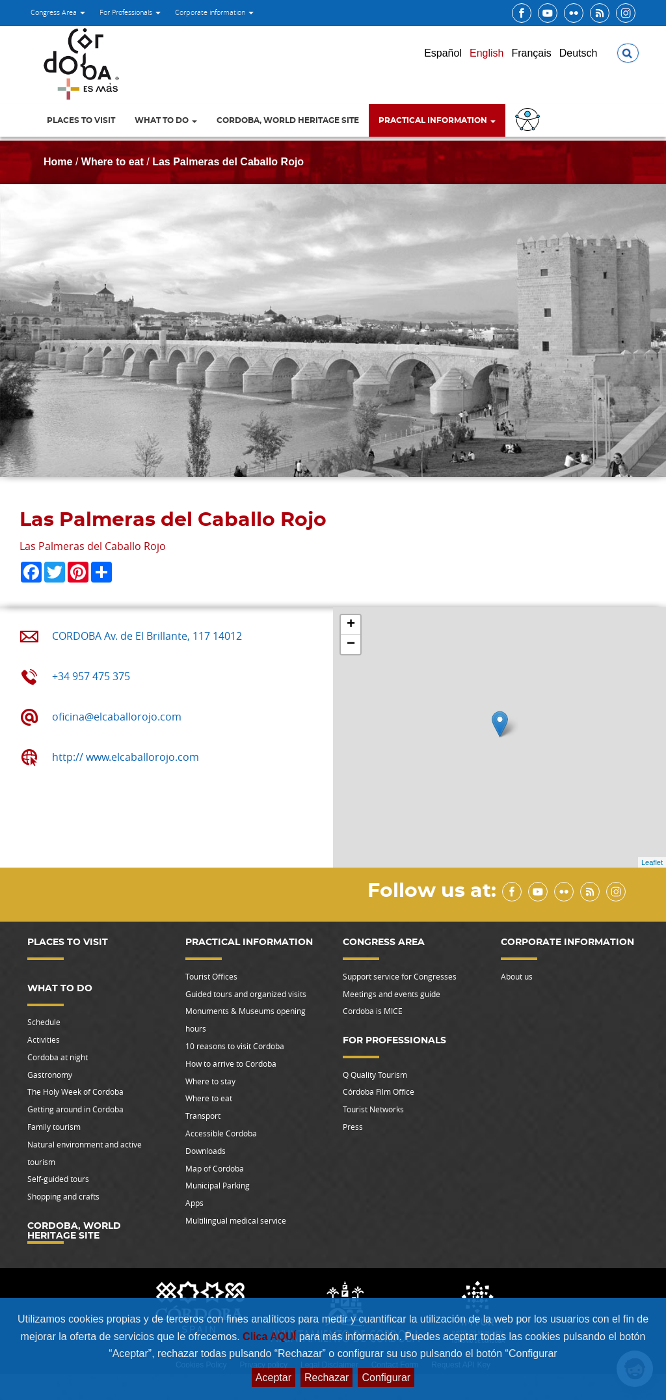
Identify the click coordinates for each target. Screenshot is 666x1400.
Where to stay (210, 1081)
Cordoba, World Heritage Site (288, 120)
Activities (43, 1039)
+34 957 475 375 (91, 676)
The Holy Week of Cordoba (75, 1091)
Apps (194, 1203)
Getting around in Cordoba (75, 1109)
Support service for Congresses (400, 976)
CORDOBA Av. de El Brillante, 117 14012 (147, 636)
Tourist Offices (211, 976)
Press (353, 1126)
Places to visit (81, 120)
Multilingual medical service (235, 1220)
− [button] (351, 644)
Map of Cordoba (214, 1168)
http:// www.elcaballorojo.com (125, 757)
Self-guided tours (58, 1179)
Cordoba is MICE (373, 1011)
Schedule (43, 1022)
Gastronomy (49, 1074)
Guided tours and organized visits (245, 994)
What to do (166, 120)
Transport (202, 1115)
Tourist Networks (373, 1109)
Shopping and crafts (63, 1196)
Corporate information (214, 12)
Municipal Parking (217, 1185)
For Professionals (130, 12)
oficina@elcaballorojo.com (116, 716)
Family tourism (54, 1126)
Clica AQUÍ (271, 1336)
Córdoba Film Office (378, 1091)
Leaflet (652, 862)
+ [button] (351, 625)
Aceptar (273, 1377)
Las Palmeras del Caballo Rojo (228, 161)
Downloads (205, 1151)
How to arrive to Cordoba (230, 1063)
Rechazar (326, 1377)
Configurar (386, 1377)
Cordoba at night (57, 1057)
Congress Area (58, 12)
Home (58, 161)
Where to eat (112, 161)
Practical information (437, 120)
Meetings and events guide (391, 994)
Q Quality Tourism (375, 1074)
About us (517, 976)
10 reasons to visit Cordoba (234, 1046)
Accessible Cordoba (221, 1133)
